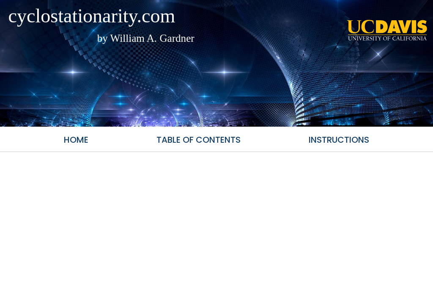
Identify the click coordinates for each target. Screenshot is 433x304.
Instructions (339, 140)
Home (76, 140)
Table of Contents (198, 140)
